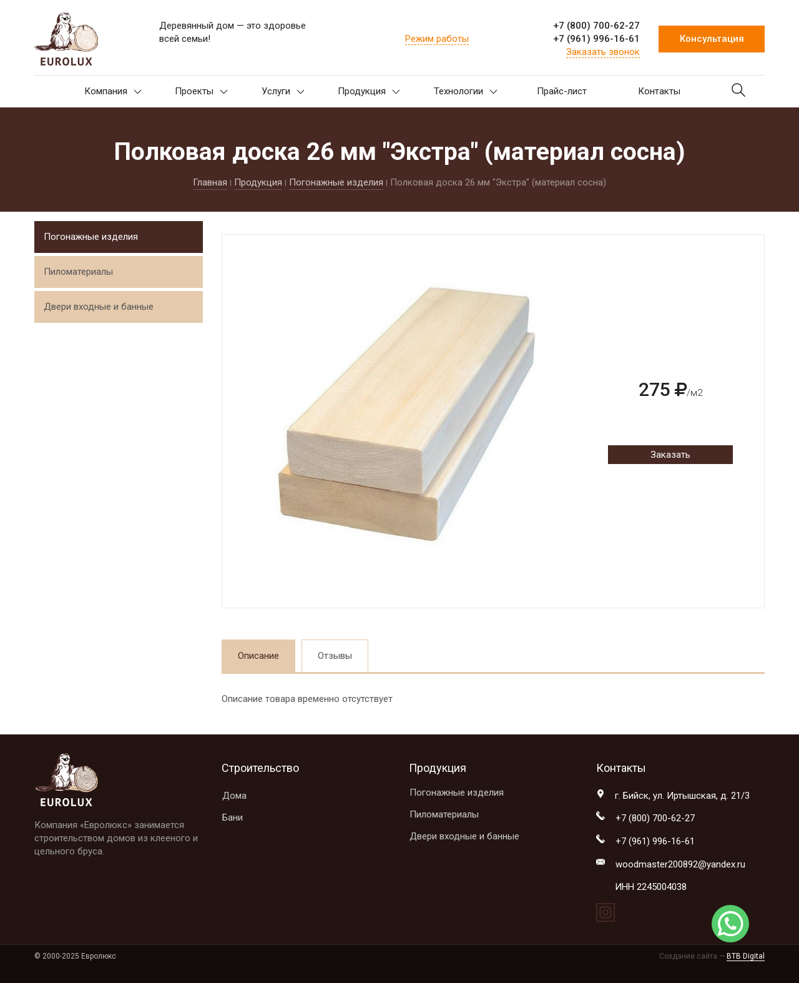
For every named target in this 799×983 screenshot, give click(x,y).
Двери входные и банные (99, 306)
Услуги (283, 91)
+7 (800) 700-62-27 (596, 25)
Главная (210, 182)
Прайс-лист (562, 91)
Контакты (659, 91)
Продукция (369, 91)
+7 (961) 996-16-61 (596, 38)
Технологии (466, 91)
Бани (232, 817)
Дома (234, 795)
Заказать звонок (603, 51)
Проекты (201, 91)
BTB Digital (746, 956)
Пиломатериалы (78, 271)
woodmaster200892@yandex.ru (680, 864)
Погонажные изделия (336, 182)
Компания (113, 91)
